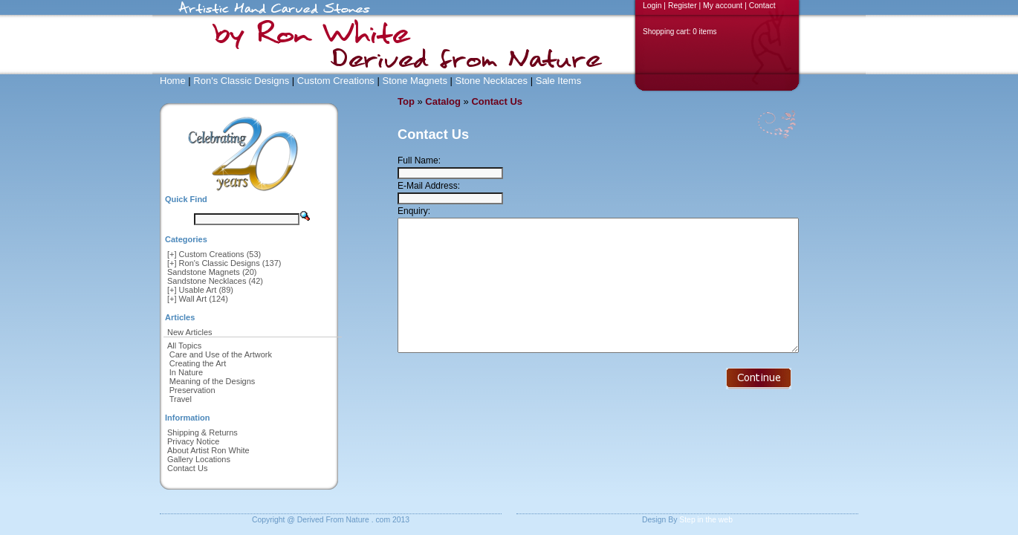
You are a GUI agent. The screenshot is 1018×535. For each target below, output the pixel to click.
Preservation (192, 390)
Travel (180, 399)
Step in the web (706, 520)
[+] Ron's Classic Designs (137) (224, 263)
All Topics (184, 345)
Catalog (443, 101)
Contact (762, 5)
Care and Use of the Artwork (220, 354)
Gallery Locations (198, 459)
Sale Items (558, 80)
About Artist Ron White (208, 450)
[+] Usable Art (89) (200, 289)
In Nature (186, 372)
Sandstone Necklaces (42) (215, 280)
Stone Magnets (414, 80)
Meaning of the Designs (212, 381)
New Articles (190, 332)
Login (652, 5)
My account (722, 5)
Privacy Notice (193, 441)
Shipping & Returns (202, 432)
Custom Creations (336, 80)
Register (682, 5)
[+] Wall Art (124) (197, 298)
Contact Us (187, 468)
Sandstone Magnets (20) (211, 272)
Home (173, 80)
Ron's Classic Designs (241, 80)
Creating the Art (197, 363)
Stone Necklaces (491, 80)
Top (406, 101)
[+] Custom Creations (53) (214, 254)
